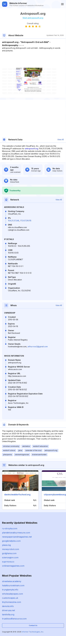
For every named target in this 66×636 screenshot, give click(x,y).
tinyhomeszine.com (11, 602)
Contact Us (33, 625)
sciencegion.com (10, 557)
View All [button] (60, 139)
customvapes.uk (10, 598)
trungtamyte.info (10, 589)
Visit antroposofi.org (33, 18)
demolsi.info (8, 606)
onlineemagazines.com (13, 565)
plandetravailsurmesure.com (16, 532)
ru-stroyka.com (9, 528)
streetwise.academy (11, 581)
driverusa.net (8, 610)
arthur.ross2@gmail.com (38, 346)
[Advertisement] (33, 59)
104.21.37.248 (13, 220)
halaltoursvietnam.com (13, 585)
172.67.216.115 (25, 220)
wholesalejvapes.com (12, 593)
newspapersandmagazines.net (17, 536)
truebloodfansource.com (14, 618)
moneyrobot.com (10, 549)
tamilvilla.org (8, 614)
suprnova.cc (8, 561)
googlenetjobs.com (11, 541)
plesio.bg (6, 545)
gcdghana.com (9, 553)
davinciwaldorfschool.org (17, 494)
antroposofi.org (31, 148)
